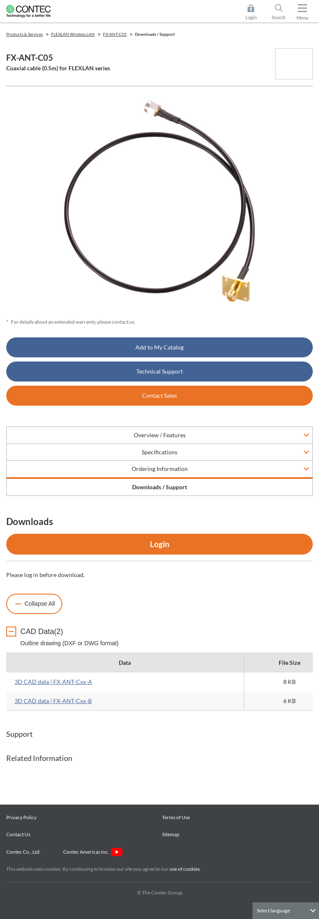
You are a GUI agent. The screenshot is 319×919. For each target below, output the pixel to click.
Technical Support (159, 371)
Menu (302, 17)
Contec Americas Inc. (93, 852)
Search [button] (282, 12)
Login (159, 544)
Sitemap (170, 834)
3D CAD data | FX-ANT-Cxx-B (53, 700)
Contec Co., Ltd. (24, 852)
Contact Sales (159, 395)
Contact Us (18, 834)
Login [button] (255, 12)
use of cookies (184, 869)
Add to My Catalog (159, 347)
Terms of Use (176, 817)
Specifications (159, 452)
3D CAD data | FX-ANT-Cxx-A (53, 681)
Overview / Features (160, 434)
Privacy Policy (21, 817)
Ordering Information (160, 468)
